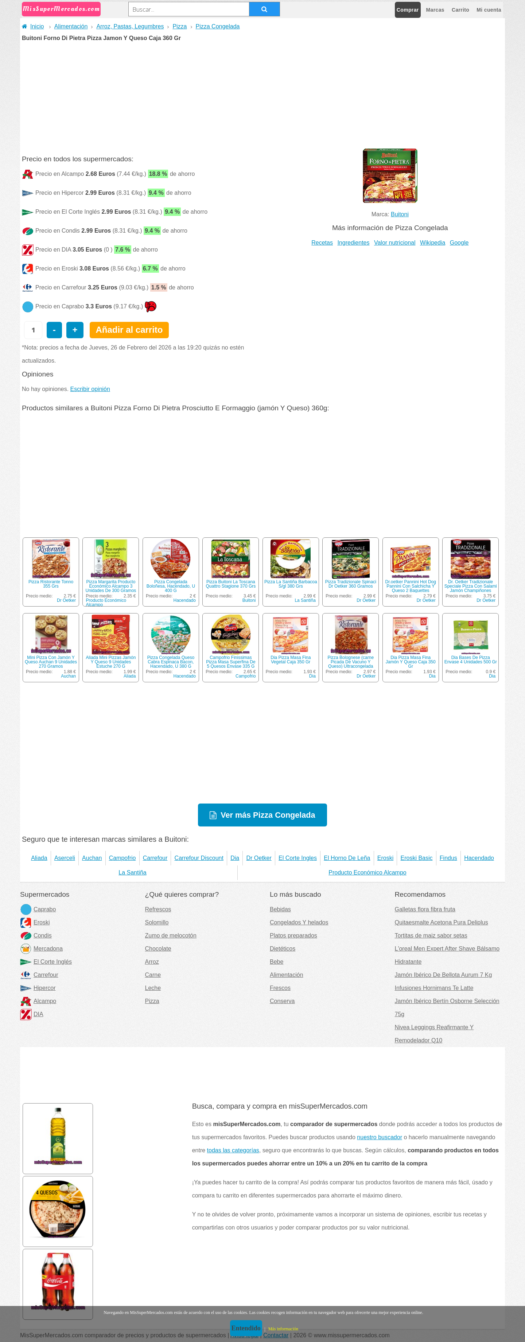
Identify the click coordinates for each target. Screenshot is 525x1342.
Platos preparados (293, 935)
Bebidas (280, 909)
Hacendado (185, 600)
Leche (153, 988)
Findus (448, 858)
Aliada (130, 676)
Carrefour (155, 858)
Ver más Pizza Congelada (268, 815)
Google (459, 243)
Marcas (435, 10)
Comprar (408, 10)
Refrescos (158, 909)
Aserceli (64, 858)
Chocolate (158, 949)
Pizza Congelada (218, 26)
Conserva (282, 1001)
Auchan (68, 676)
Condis (36, 935)
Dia (312, 676)
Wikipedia (432, 243)
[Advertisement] (262, 96)
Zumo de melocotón (171, 935)
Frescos (280, 988)
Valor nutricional (395, 243)
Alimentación (71, 26)
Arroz (152, 962)
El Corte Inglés (46, 962)
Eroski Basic (417, 858)
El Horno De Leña (347, 858)
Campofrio (246, 676)
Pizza (179, 26)
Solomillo (157, 922)
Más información (283, 1328)
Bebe (276, 962)
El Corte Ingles (298, 858)
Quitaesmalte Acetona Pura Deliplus (441, 922)
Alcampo (38, 1001)
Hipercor (37, 988)
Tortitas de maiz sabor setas (431, 935)
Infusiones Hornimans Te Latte (434, 988)
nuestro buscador (379, 1137)
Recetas (322, 243)
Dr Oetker (66, 600)
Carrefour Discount (199, 858)
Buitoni (400, 214)
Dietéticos (282, 949)
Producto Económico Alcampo (106, 602)
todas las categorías (233, 1150)
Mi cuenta (489, 10)
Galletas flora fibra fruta (425, 909)
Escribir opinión (90, 389)
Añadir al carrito (129, 330)
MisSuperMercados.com (61, 8)
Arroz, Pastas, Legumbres (130, 26)
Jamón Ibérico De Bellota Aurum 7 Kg (443, 975)
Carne (153, 975)
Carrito (460, 10)
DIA (31, 1014)
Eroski (385, 858)
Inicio (33, 26)
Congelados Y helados (299, 922)
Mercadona (41, 949)
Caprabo (38, 909)
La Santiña (305, 600)
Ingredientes (353, 243)
